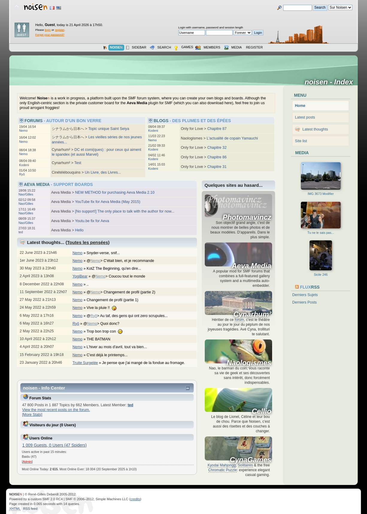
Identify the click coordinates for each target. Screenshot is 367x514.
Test (77, 163)
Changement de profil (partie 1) (115, 300)
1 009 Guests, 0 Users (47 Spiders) (54, 445)
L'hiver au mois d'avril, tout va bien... (120, 347)
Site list (301, 141)
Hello (79, 230)
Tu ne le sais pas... (320, 232)
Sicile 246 (320, 274)
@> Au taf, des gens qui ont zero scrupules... (130, 316)
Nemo (23, 130)
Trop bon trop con (107, 331)
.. (91, 284)
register (59, 29)
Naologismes (249, 362)
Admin (27, 461)
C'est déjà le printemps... (110, 355)
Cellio (261, 411)
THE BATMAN (101, 339)
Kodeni (24, 165)
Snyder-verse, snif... (106, 253)
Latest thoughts (315, 129)
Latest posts (305, 117)
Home (300, 106)
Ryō (22, 174)
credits (135, 499)
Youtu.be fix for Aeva (92, 221)
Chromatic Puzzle (222, 470)
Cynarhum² (252, 314)
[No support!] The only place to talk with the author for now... (125, 211)
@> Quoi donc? (104, 324)
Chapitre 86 (216, 157)
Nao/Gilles (26, 194)
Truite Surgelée (85, 363)
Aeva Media (251, 265)
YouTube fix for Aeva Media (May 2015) (107, 202)
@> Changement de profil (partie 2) (124, 292)
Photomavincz (247, 217)
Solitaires (245, 465)
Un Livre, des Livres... (103, 172)
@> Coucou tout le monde (121, 276)
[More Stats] (32, 415)
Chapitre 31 (216, 167)
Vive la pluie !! (104, 308)
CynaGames (251, 459)
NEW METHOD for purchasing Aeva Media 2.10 (114, 192)
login (48, 29)
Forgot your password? (49, 34)
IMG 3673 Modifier (321, 193)
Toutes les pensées (87, 242)
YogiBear (79, 276)
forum (239, 320)
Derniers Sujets (305, 295)
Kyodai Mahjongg (221, 465)
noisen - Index (331, 82)
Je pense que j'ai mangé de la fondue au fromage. (146, 363)
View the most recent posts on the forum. (56, 410)
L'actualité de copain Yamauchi (232, 138)
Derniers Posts (304, 302)
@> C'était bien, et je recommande (123, 261)
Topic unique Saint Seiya (108, 129)
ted (21, 232)
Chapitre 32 (216, 147)
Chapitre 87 (216, 129)
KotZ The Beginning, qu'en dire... (117, 268)
